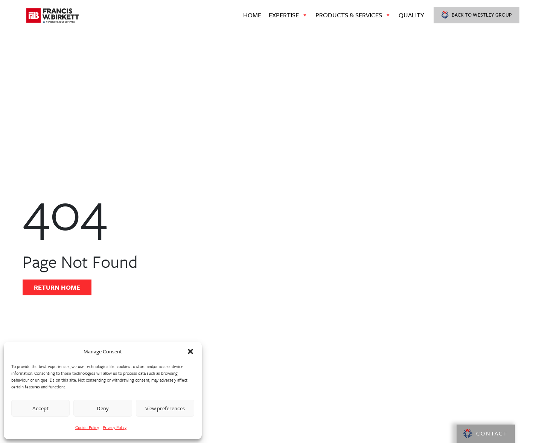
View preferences (165, 408)
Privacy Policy (114, 427)
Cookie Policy (87, 427)
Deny (103, 408)
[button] (190, 351)
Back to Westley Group (476, 14)
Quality (411, 15)
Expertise (288, 15)
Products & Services (353, 15)
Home (252, 15)
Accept (40, 408)
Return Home (57, 287)
